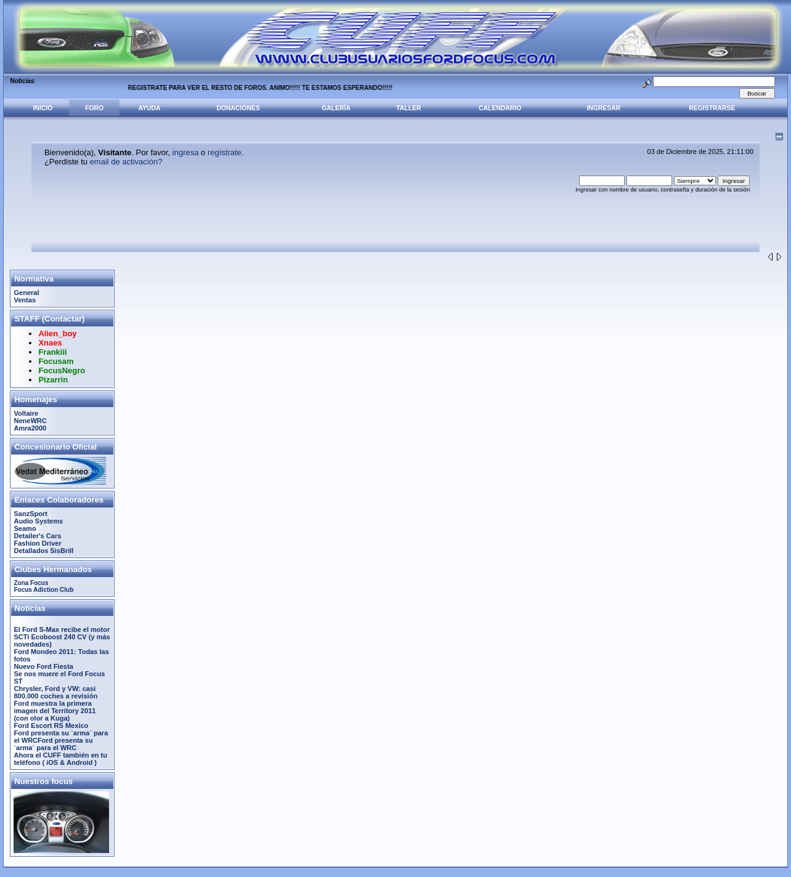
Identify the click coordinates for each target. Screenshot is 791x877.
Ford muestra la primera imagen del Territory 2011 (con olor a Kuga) (54, 711)
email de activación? (126, 161)
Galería (336, 108)
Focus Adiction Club (43, 589)
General (26, 292)
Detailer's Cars (37, 536)
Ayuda (150, 108)
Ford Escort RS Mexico (51, 725)
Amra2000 (30, 428)
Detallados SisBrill (43, 550)
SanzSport (30, 513)
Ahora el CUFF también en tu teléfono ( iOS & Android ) (60, 758)
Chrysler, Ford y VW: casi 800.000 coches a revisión (55, 692)
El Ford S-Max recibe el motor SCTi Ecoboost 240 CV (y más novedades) (62, 637)
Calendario (500, 108)
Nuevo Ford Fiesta (43, 666)
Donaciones (238, 108)
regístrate (224, 152)
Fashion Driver (37, 543)
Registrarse (712, 108)
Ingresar (603, 108)
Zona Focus (31, 583)
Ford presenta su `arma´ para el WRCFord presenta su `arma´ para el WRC (61, 740)
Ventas (25, 300)
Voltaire (26, 413)
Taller (408, 108)
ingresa (185, 152)
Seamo (25, 528)
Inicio (43, 108)
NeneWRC (30, 420)
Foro (94, 108)
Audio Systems (38, 521)
